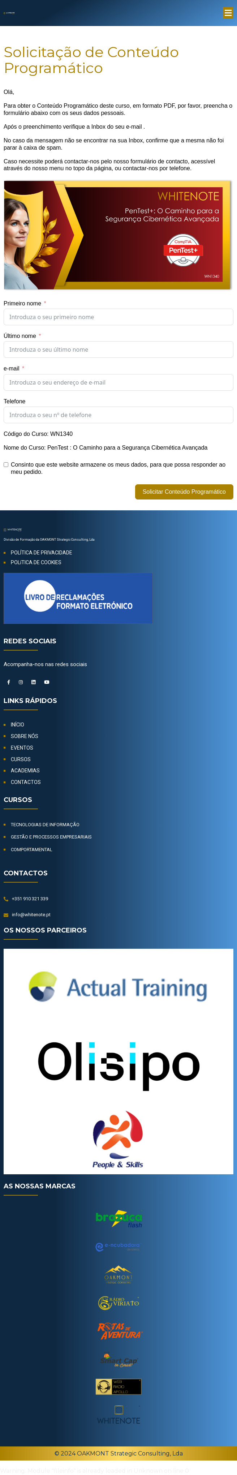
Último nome (20, 336)
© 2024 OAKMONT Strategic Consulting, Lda (119, 1454)
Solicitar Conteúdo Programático (184, 492)
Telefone (15, 401)
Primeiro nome (22, 303)
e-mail (12, 368)
